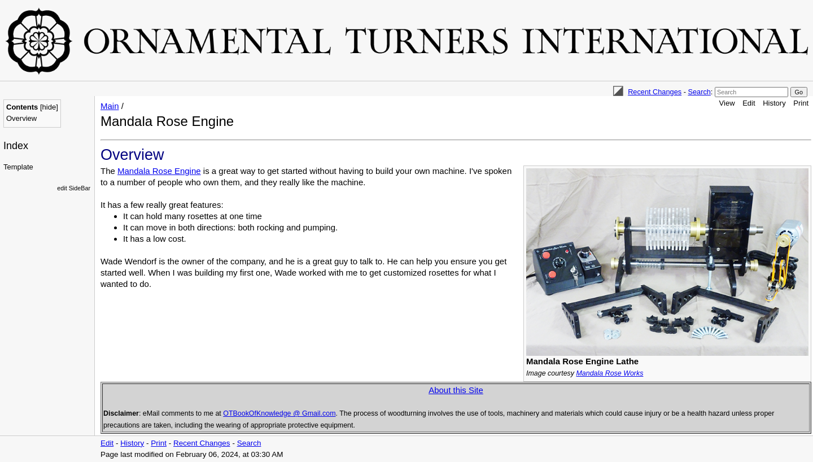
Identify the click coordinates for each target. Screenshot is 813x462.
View (727, 103)
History (774, 103)
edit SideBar (73, 188)
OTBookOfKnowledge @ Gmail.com (279, 413)
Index (15, 145)
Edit (748, 103)
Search (699, 92)
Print (800, 103)
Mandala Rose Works (609, 373)
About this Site (456, 390)
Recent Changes (654, 92)
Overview (21, 118)
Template (18, 167)
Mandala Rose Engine (159, 171)
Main (109, 106)
